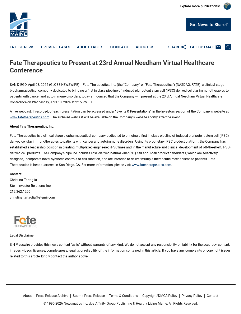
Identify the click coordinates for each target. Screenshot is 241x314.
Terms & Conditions (123, 296)
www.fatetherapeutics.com (29, 117)
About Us (145, 47)
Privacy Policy (192, 296)
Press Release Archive (52, 296)
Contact (119, 47)
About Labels (90, 47)
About (27, 296)
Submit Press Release (89, 296)
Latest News (22, 47)
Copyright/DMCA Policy (159, 296)
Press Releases (55, 47)
